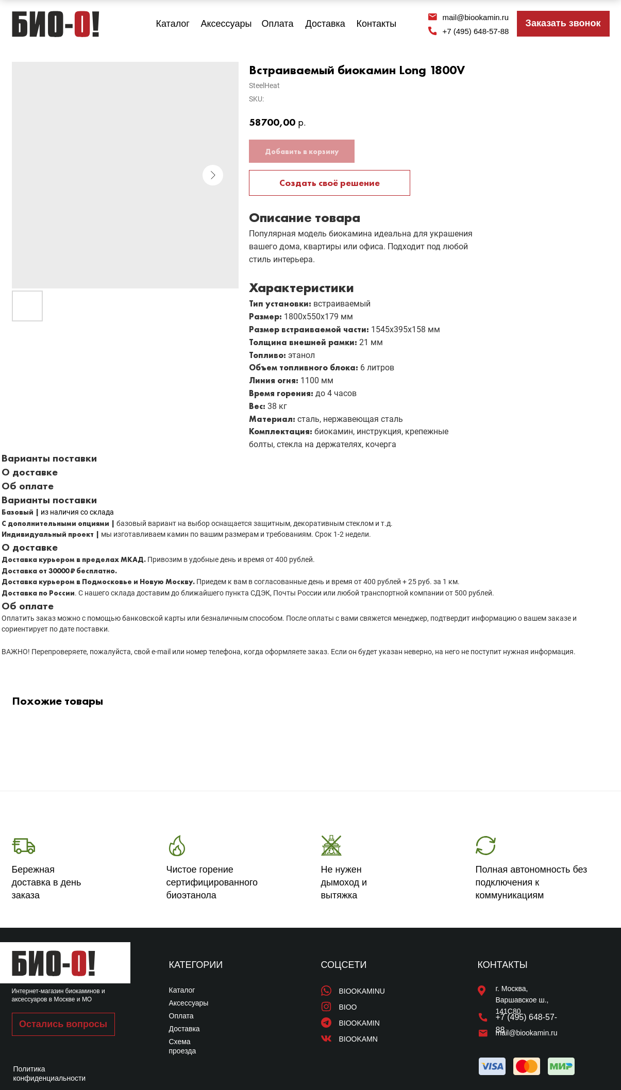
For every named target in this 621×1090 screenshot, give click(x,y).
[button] (563, 24)
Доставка (325, 24)
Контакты (377, 24)
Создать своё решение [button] (329, 183)
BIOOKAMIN (359, 1023)
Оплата (278, 24)
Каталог (173, 24)
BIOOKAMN (358, 1039)
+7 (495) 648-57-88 (476, 31)
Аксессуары (226, 24)
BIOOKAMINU (362, 991)
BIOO (348, 1007)
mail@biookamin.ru (476, 17)
